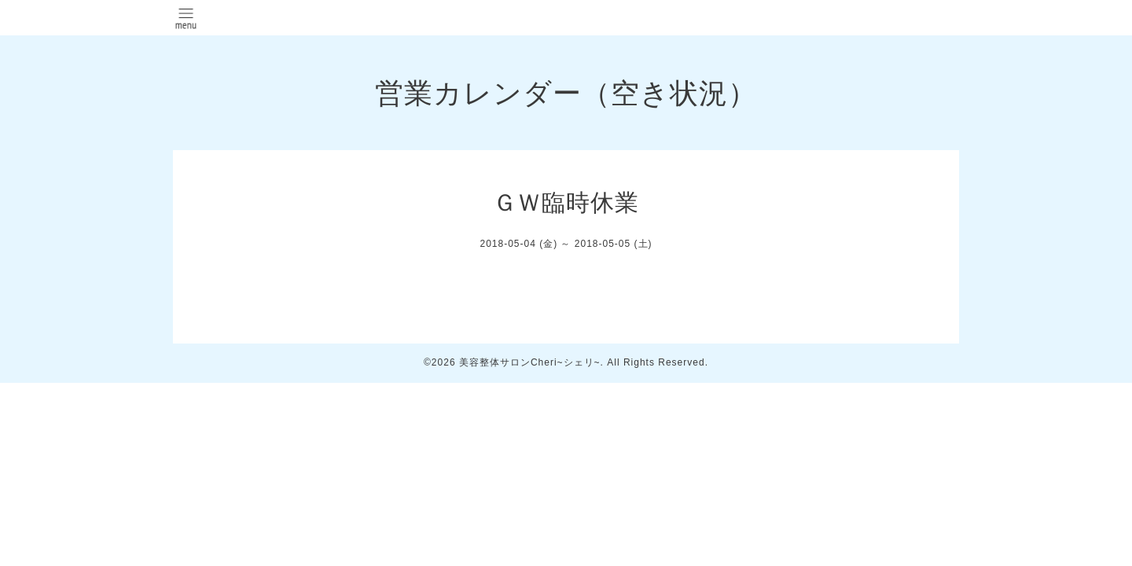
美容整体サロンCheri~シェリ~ (530, 362)
